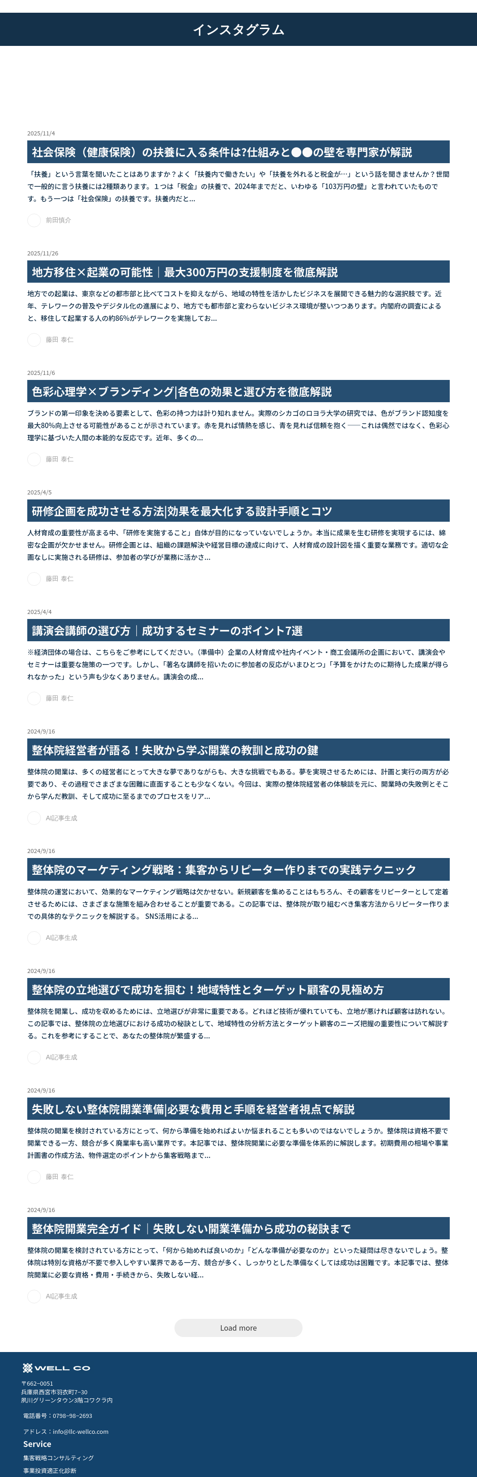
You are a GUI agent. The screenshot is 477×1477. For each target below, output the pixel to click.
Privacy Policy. (248, 1461)
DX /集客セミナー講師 (281, 1425)
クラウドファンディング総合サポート (303, 1439)
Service (266, 1370)
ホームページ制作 (274, 1412)
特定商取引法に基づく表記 (193, 1461)
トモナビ (321, 1412)
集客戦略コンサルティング (287, 1385)
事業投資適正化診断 (278, 1398)
